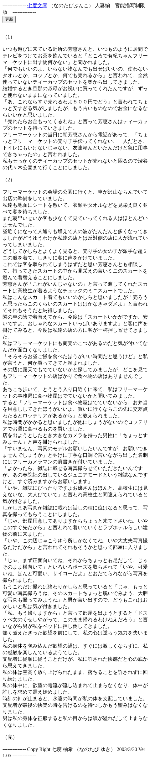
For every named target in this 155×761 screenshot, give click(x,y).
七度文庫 (37, 5)
